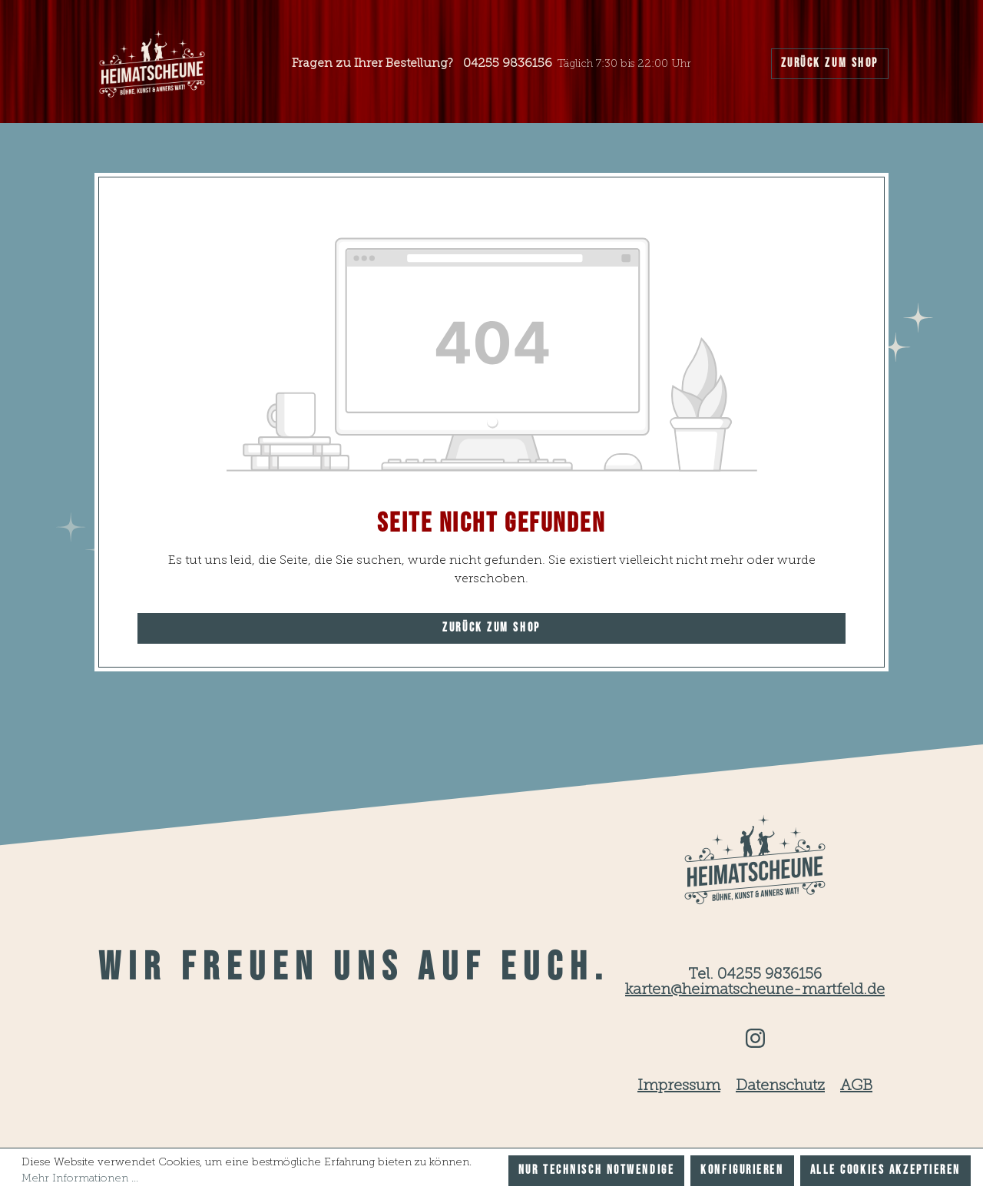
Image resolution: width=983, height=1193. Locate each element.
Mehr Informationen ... (80, 1178)
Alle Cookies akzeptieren (885, 1170)
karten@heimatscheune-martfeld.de (755, 990)
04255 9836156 (507, 64)
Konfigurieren (741, 1170)
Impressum (678, 1086)
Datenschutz (780, 1086)
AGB (856, 1086)
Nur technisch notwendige (596, 1170)
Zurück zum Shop (830, 63)
